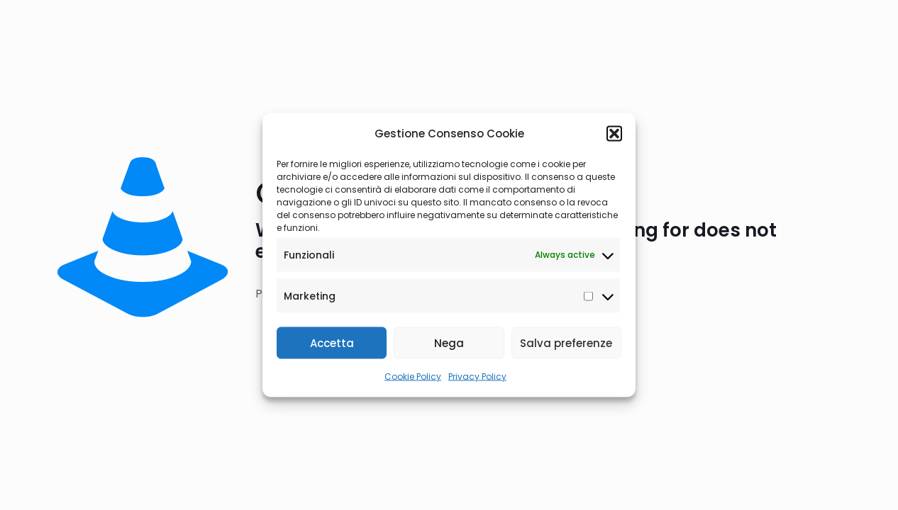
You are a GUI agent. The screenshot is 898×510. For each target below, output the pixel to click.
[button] (614, 134)
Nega (449, 342)
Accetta (332, 342)
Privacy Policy (477, 376)
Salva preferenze (566, 342)
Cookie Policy (412, 376)
